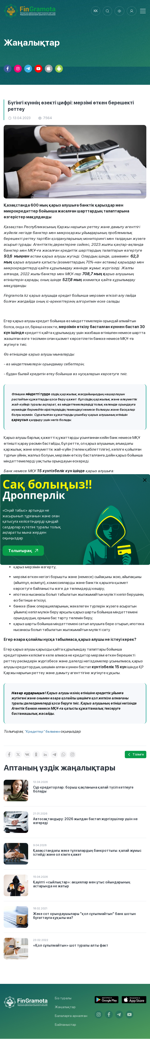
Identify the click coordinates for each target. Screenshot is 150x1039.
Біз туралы (63, 998)
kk (95, 11)
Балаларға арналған (71, 1016)
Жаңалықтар (65, 1007)
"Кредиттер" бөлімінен (42, 732)
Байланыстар (65, 1025)
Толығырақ (23, 550)
